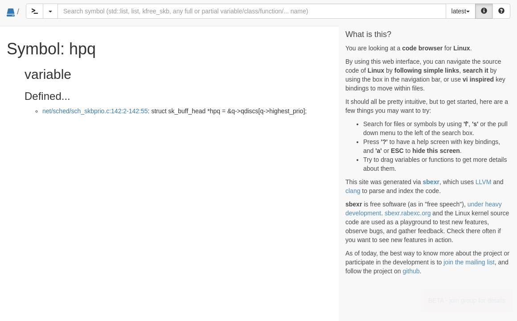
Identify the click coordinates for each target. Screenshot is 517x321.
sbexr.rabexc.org (408, 213)
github (410, 271)
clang (352, 190)
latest (460, 11)
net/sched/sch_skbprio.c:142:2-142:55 (95, 111)
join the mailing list (468, 262)
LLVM (484, 181)
